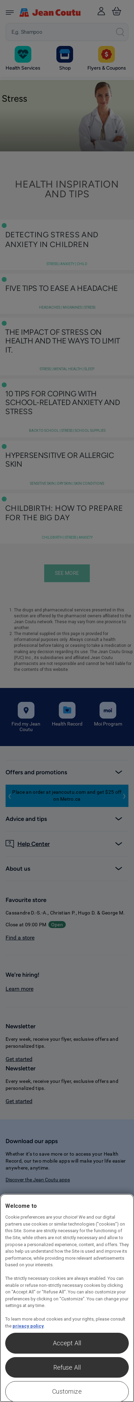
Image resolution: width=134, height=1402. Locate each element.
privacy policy (28, 1326)
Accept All (67, 1343)
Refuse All (67, 1367)
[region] (67, 1298)
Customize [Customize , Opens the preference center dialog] (67, 1391)
